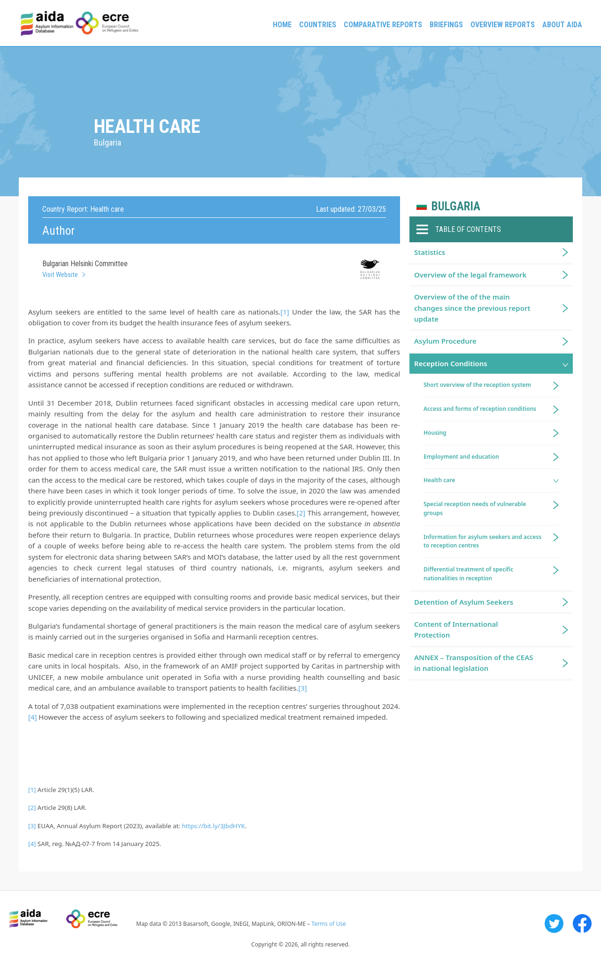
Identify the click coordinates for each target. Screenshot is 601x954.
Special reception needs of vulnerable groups (475, 508)
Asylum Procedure (445, 341)
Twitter (554, 923)
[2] (301, 512)
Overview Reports (502, 24)
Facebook (582, 923)
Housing (435, 433)
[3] (302, 687)
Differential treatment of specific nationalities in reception (468, 573)
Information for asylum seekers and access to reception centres (482, 541)
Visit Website (60, 274)
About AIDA (562, 24)
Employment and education (461, 457)
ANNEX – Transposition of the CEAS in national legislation (473, 663)
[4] (32, 717)
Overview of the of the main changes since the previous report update (472, 307)
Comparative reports (383, 24)
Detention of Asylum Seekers (463, 602)
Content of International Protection (456, 629)
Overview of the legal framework (470, 274)
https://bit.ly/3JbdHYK (213, 826)
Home (282, 24)
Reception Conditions (450, 363)
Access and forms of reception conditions (480, 409)
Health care (439, 480)
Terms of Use (328, 924)
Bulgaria (455, 206)
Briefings (446, 24)
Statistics (429, 252)
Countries (317, 24)
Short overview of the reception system (477, 385)
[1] (284, 311)
